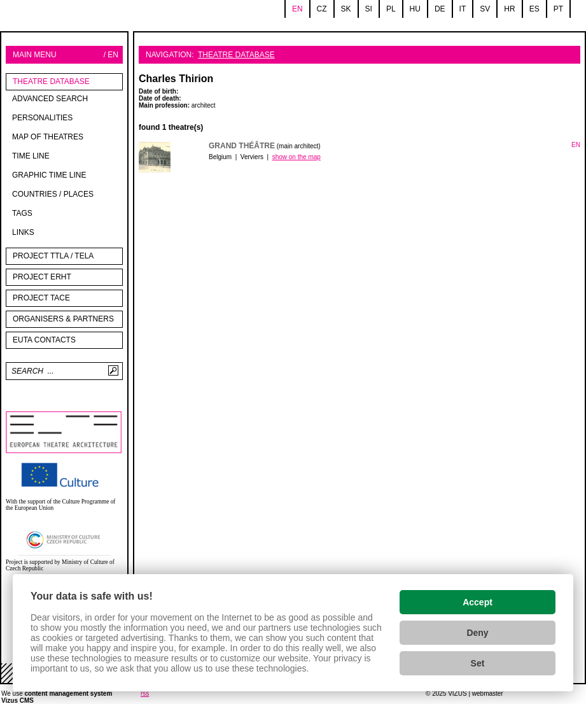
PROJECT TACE (41, 297)
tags (22, 213)
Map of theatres (47, 136)
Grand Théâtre (242, 145)
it (462, 8)
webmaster (487, 693)
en (297, 8)
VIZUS (457, 693)
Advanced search (50, 98)
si (368, 8)
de (440, 8)
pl (391, 8)
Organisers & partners (63, 318)
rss (145, 693)
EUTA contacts (44, 339)
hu (415, 8)
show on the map (296, 156)
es (534, 8)
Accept (477, 602)
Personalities (42, 117)
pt (558, 8)
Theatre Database (51, 81)
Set (478, 663)
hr (509, 8)
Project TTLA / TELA (53, 255)
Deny (477, 633)
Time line (31, 155)
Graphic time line (49, 175)
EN (575, 144)
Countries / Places (53, 194)
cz (322, 8)
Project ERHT (42, 276)
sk (346, 8)
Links (23, 232)
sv (485, 8)
